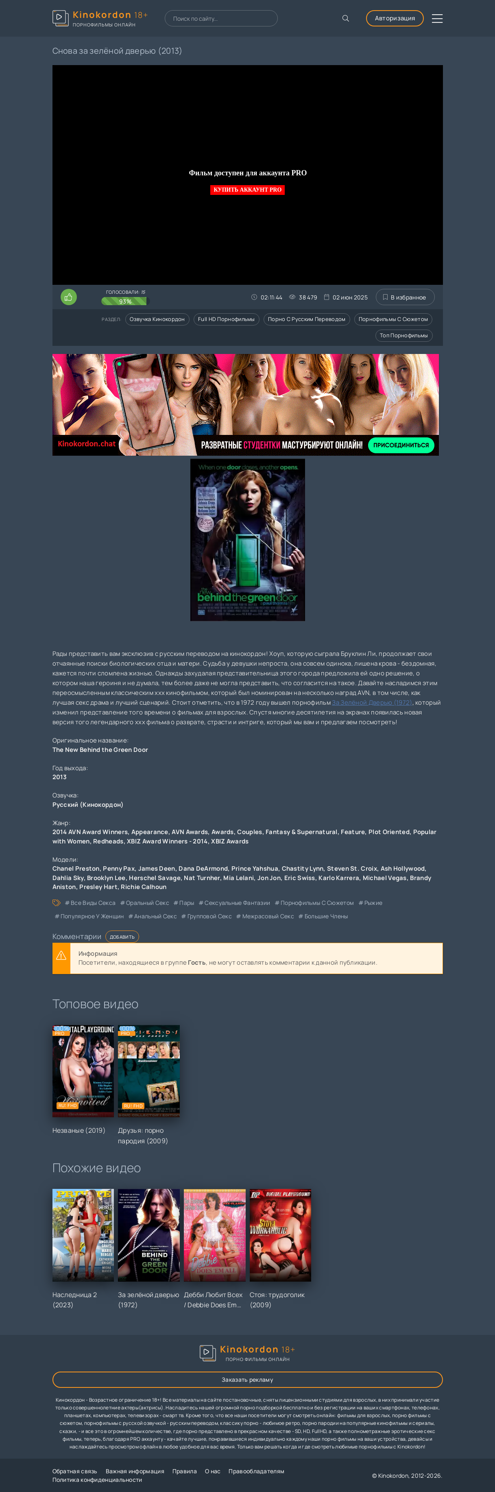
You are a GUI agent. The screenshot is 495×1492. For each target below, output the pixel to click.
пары (186, 903)
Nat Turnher (202, 878)
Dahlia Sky (68, 878)
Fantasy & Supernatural (302, 832)
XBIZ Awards (230, 841)
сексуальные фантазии (237, 903)
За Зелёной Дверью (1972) (372, 702)
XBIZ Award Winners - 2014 (167, 841)
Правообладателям (256, 1471)
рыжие (373, 903)
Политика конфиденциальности (97, 1479)
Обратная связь (75, 1471)
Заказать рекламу (247, 1379)
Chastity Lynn (303, 868)
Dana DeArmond (203, 868)
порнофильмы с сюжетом (317, 903)
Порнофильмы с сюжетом (393, 319)
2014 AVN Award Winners (90, 832)
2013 (59, 777)
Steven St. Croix (352, 868)
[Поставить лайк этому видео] (69, 297)
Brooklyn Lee (106, 878)
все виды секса (93, 903)
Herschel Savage (155, 878)
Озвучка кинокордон (157, 319)
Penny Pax (119, 868)
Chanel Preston (76, 868)
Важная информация (135, 1471)
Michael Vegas (385, 878)
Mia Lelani (238, 878)
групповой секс (210, 916)
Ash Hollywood (403, 868)
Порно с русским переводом (307, 319)
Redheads (108, 841)
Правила (184, 1471)
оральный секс (147, 903)
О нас (213, 1471)
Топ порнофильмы (404, 335)
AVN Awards (190, 832)
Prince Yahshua (254, 868)
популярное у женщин (92, 916)
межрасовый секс (268, 916)
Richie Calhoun (143, 887)
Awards (223, 832)
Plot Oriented (389, 832)
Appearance (149, 832)
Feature (353, 832)
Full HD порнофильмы (226, 319)
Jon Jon (269, 878)
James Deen (156, 868)
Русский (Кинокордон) (88, 804)
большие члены (326, 916)
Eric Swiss (299, 878)
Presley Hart (98, 887)
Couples (249, 832)
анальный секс (155, 916)
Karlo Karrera (338, 878)
